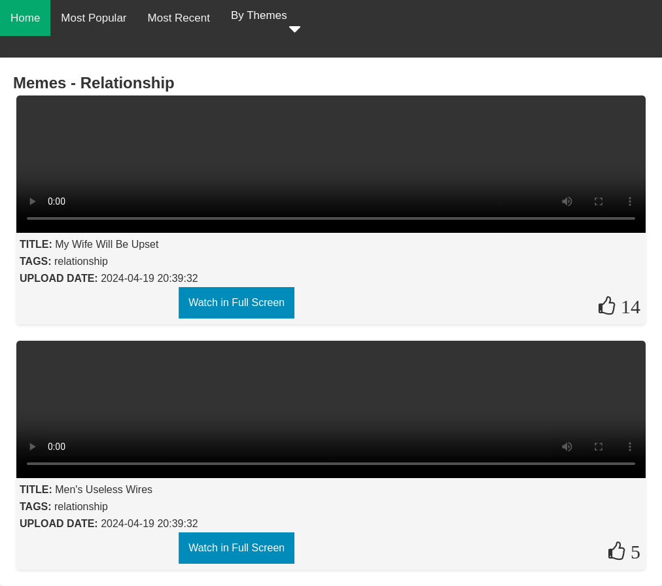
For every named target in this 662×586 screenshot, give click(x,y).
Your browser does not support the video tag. (331, 164)
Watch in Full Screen (236, 302)
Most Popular (93, 18)
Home (25, 18)
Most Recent (179, 18)
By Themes (265, 24)
